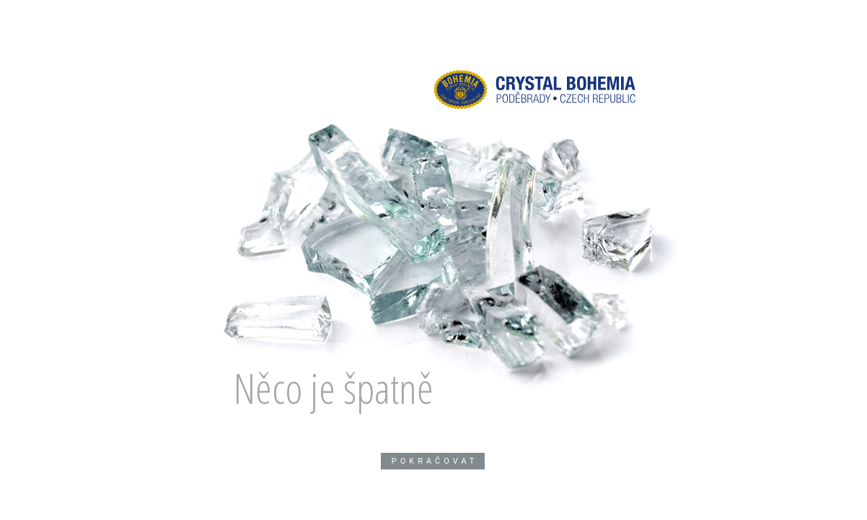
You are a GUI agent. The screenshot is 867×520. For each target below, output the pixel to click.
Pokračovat (435, 461)
